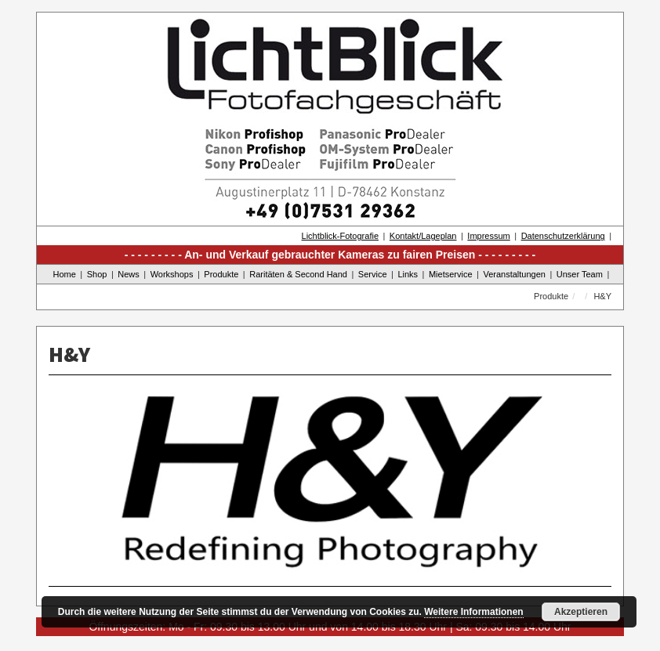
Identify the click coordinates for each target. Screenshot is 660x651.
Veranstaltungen (514, 274)
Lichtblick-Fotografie (340, 236)
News (129, 274)
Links (407, 274)
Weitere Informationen (473, 611)
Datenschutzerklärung (563, 236)
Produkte (221, 274)
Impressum (488, 236)
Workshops (172, 274)
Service (372, 274)
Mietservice (451, 274)
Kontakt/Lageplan (423, 236)
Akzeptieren (580, 611)
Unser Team (580, 274)
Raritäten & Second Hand (298, 274)
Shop (97, 274)
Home (64, 274)
